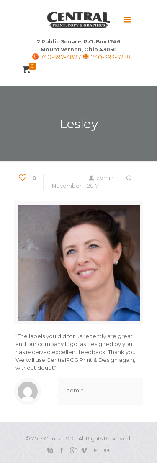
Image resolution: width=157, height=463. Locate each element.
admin (104, 177)
